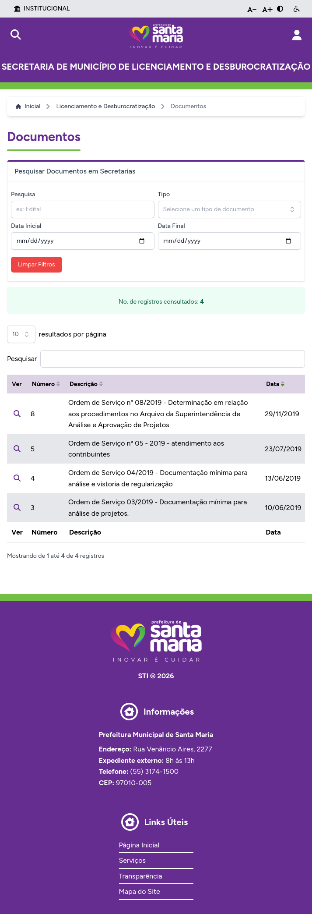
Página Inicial (139, 845)
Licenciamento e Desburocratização (105, 106)
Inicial (28, 106)
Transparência (140, 876)
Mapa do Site (139, 891)
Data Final (171, 226)
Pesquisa (23, 194)
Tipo (164, 194)
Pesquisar (22, 358)
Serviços (132, 860)
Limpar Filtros (36, 264)
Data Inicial (26, 226)
